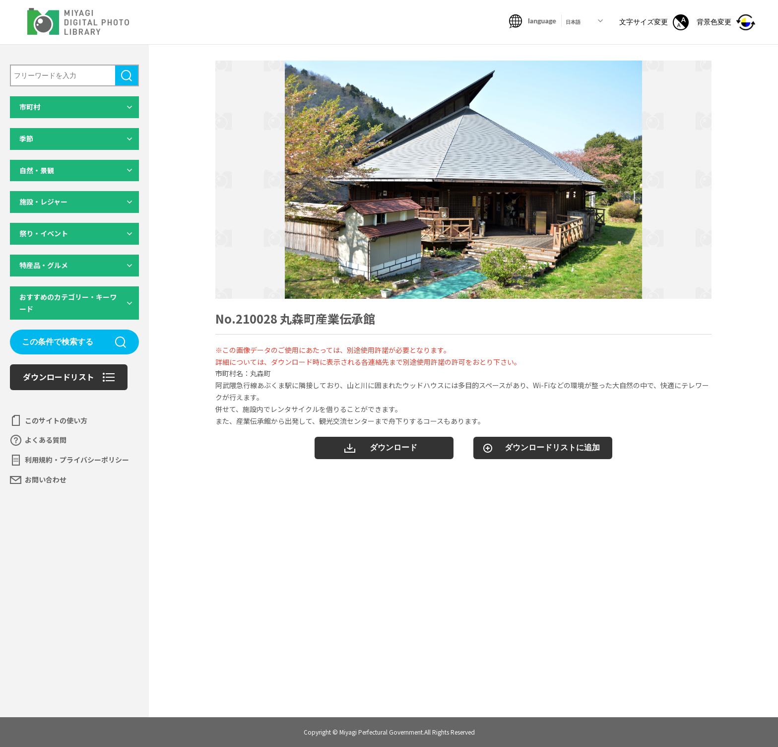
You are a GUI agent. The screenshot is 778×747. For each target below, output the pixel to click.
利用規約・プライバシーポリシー (77, 460)
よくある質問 (45, 440)
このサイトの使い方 (56, 420)
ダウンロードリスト (58, 377)
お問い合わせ (45, 479)
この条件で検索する (57, 342)
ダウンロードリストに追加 (552, 447)
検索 (126, 75)
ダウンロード (393, 447)
